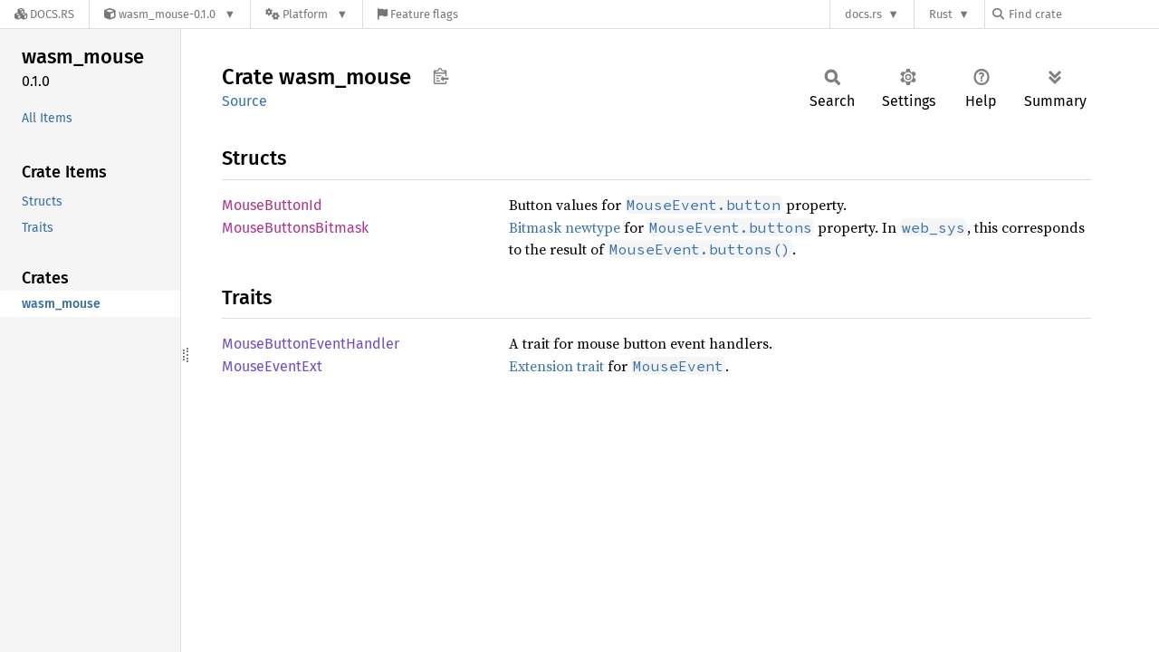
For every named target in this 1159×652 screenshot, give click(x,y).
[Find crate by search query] (1083, 14)
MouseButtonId (272, 205)
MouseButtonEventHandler (310, 343)
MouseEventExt (272, 366)
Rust (941, 14)
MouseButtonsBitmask (295, 227)
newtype (592, 227)
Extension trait (556, 366)
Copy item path (440, 76)
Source (244, 101)
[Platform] (306, 14)
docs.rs (863, 14)
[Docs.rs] (44, 14)
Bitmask (535, 227)
